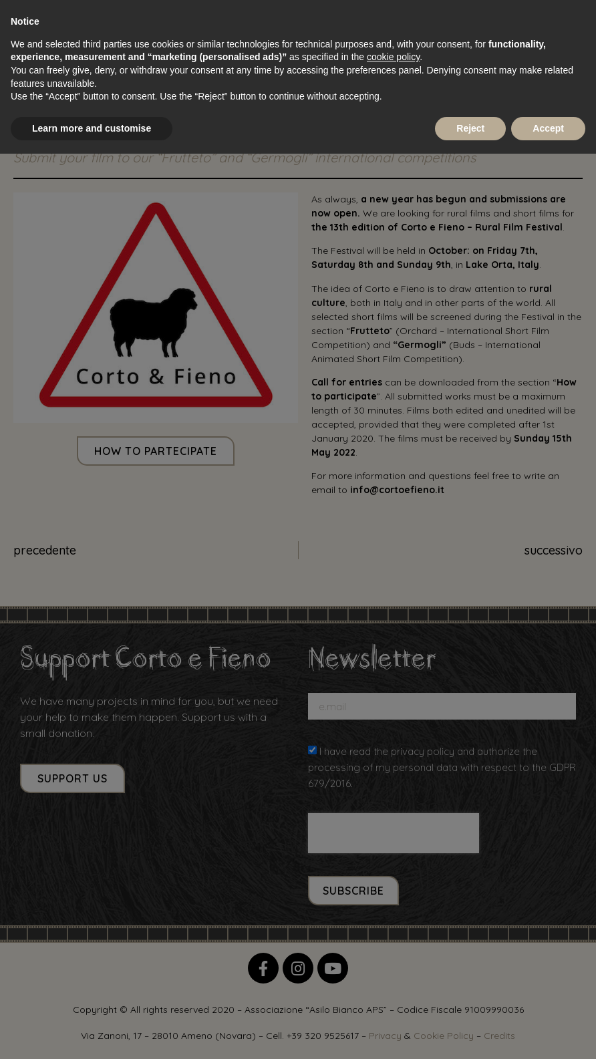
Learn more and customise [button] (91, 128)
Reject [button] (470, 128)
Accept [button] (548, 128)
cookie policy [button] (393, 56)
